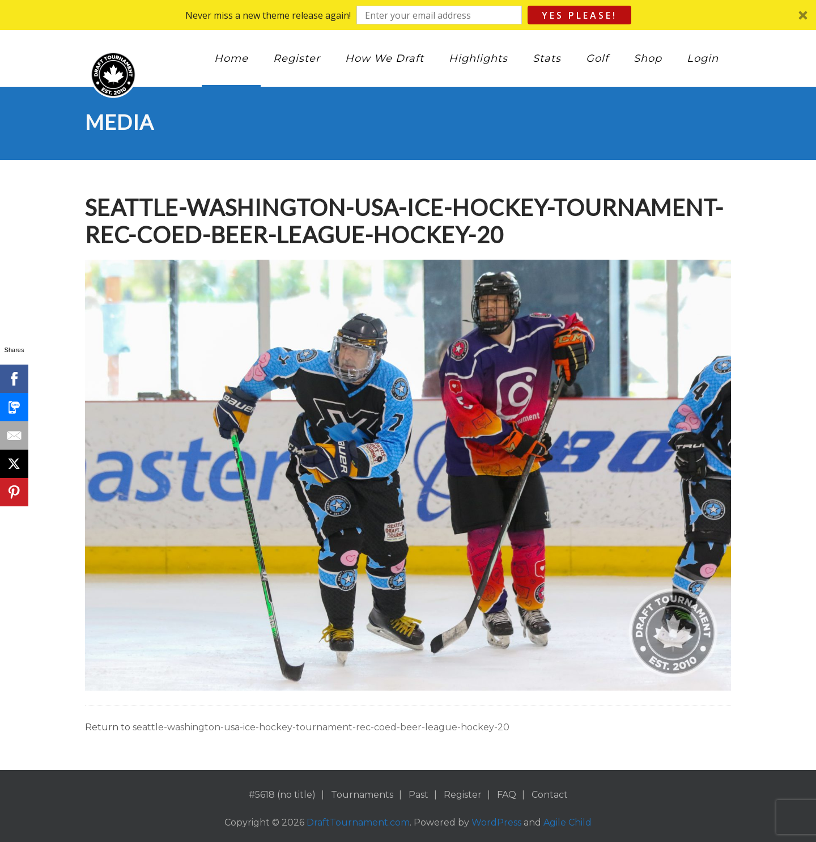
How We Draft (384, 58)
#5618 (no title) (282, 794)
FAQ (506, 794)
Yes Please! (579, 15)
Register (296, 58)
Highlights (478, 58)
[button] (408, 15)
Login (703, 58)
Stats (547, 58)
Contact (550, 794)
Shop (648, 58)
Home (231, 58)
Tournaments (362, 794)
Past (418, 794)
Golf (597, 58)
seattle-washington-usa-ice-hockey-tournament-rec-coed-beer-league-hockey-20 (321, 727)
